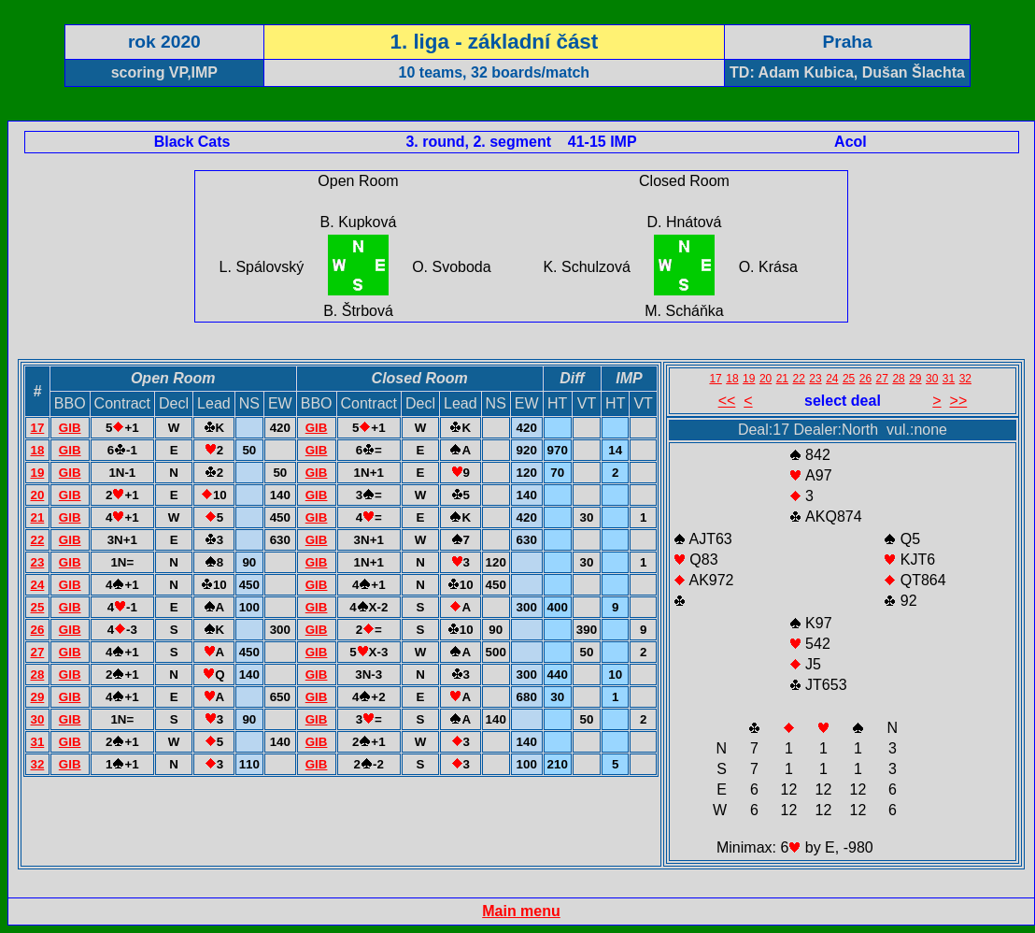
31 (37, 742)
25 (37, 607)
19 (37, 473)
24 (37, 585)
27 (37, 652)
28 (37, 674)
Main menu (521, 911)
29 (37, 697)
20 (37, 495)
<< (727, 401)
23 (37, 562)
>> (959, 401)
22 (37, 540)
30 (37, 719)
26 (37, 630)
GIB (70, 428)
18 (37, 450)
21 (37, 517)
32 (37, 764)
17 (37, 428)
